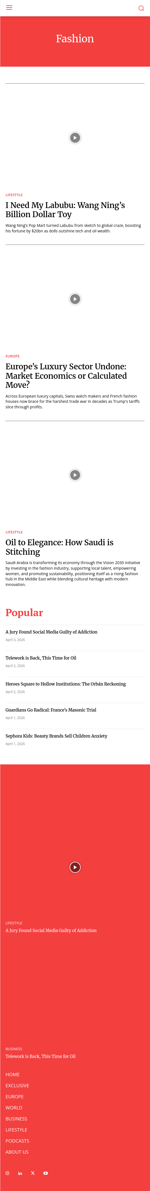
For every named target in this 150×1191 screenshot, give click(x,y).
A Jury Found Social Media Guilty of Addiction (51, 632)
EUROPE (13, 356)
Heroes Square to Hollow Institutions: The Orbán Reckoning (66, 684)
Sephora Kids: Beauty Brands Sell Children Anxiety (56, 736)
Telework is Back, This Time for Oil (41, 658)
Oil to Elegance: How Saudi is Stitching (60, 547)
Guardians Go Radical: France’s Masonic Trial (51, 710)
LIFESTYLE (14, 195)
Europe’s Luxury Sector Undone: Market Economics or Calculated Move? (66, 376)
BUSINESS (14, 1049)
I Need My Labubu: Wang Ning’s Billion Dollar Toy (65, 210)
